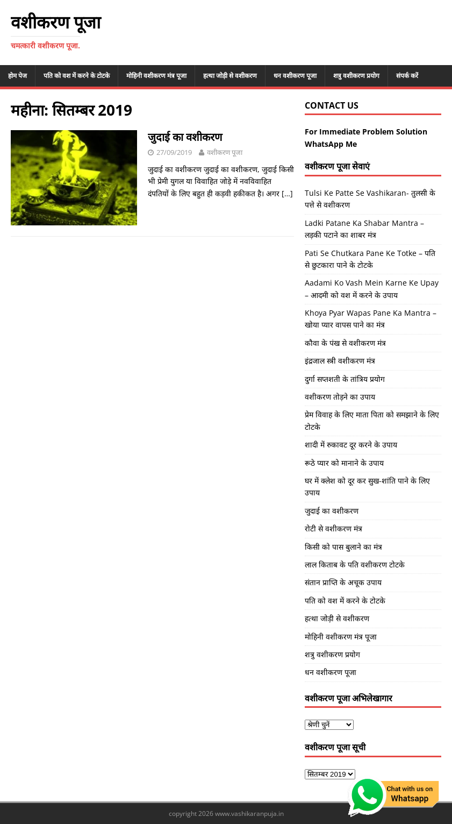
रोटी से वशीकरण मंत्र (333, 528)
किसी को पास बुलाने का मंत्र (343, 547)
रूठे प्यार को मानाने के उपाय (344, 463)
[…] (287, 193)
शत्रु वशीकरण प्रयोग (356, 75)
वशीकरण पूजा (224, 152)
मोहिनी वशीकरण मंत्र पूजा (156, 75)
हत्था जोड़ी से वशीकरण (230, 75)
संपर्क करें (407, 75)
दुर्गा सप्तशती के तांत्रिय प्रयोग (345, 379)
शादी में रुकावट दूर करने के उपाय (351, 444)
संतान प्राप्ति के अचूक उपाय (343, 582)
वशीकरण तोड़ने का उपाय (340, 397)
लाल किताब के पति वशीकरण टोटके (355, 564)
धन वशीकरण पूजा (295, 75)
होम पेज (17, 75)
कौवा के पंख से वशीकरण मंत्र (345, 343)
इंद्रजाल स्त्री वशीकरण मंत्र (340, 361)
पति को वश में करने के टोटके (77, 75)
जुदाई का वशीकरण (185, 137)
